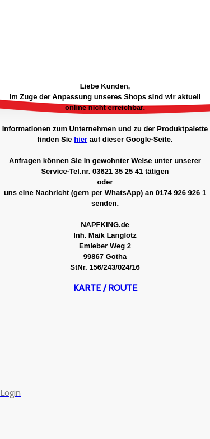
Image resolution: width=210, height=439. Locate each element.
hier (80, 139)
